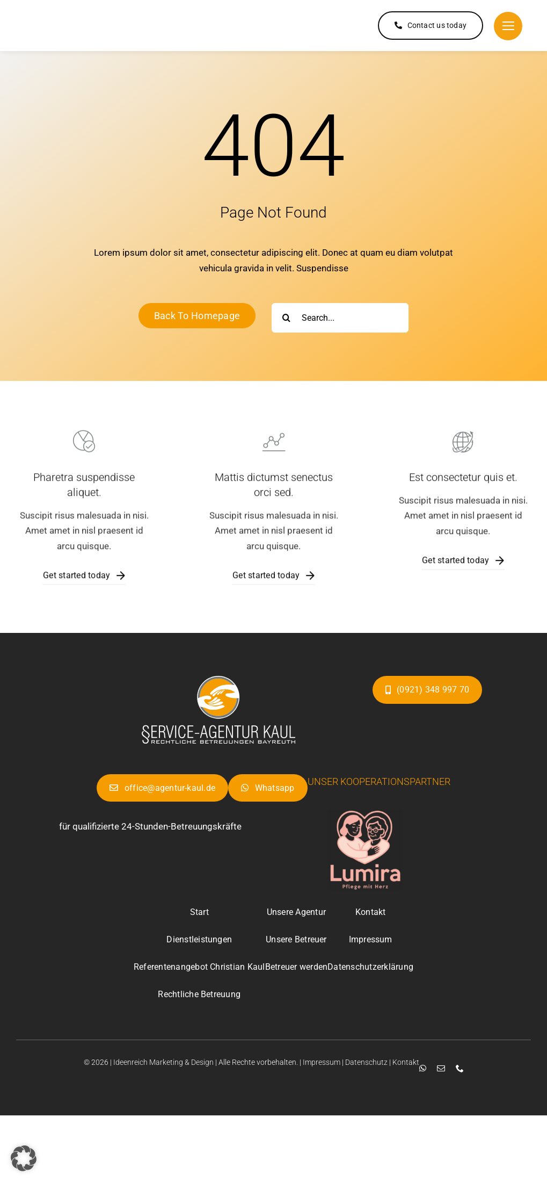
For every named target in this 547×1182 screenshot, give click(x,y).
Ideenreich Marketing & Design (163, 1062)
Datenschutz (366, 1062)
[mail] (437, 1068)
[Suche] (286, 318)
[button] (23, 1158)
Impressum (321, 1062)
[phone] (456, 1068)
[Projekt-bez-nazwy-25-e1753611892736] (219, 680)
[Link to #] (508, 26)
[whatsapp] (418, 1068)
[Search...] (340, 318)
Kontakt (405, 1062)
